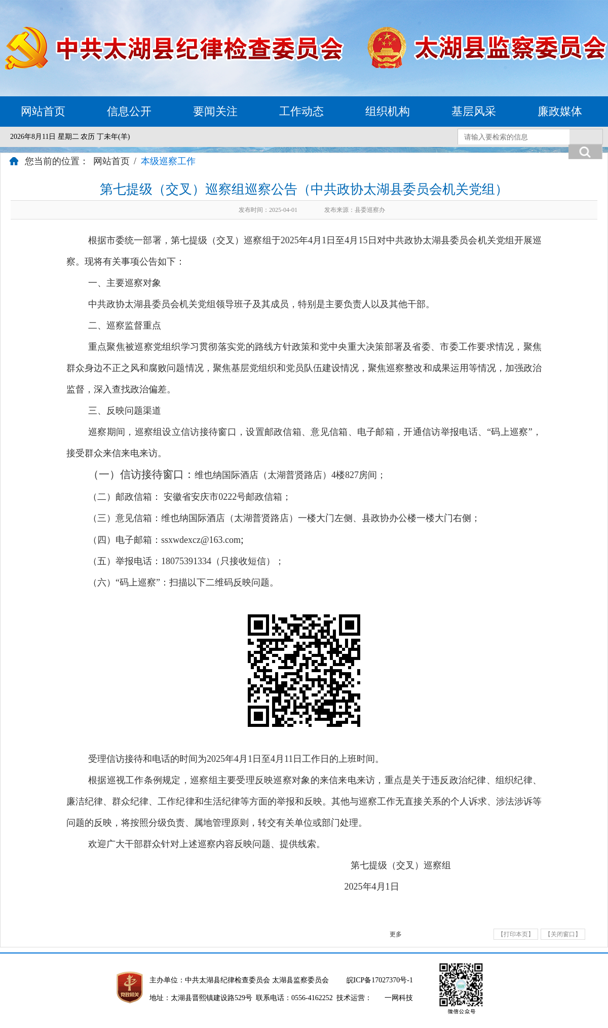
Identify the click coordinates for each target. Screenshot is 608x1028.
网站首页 (43, 111)
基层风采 (473, 111)
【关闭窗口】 (563, 934)
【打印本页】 (516, 934)
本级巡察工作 (168, 161)
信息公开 (129, 111)
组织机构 (387, 111)
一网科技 (399, 998)
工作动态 (301, 111)
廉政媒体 (560, 111)
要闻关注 (215, 111)
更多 (396, 934)
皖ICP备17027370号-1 (380, 980)
